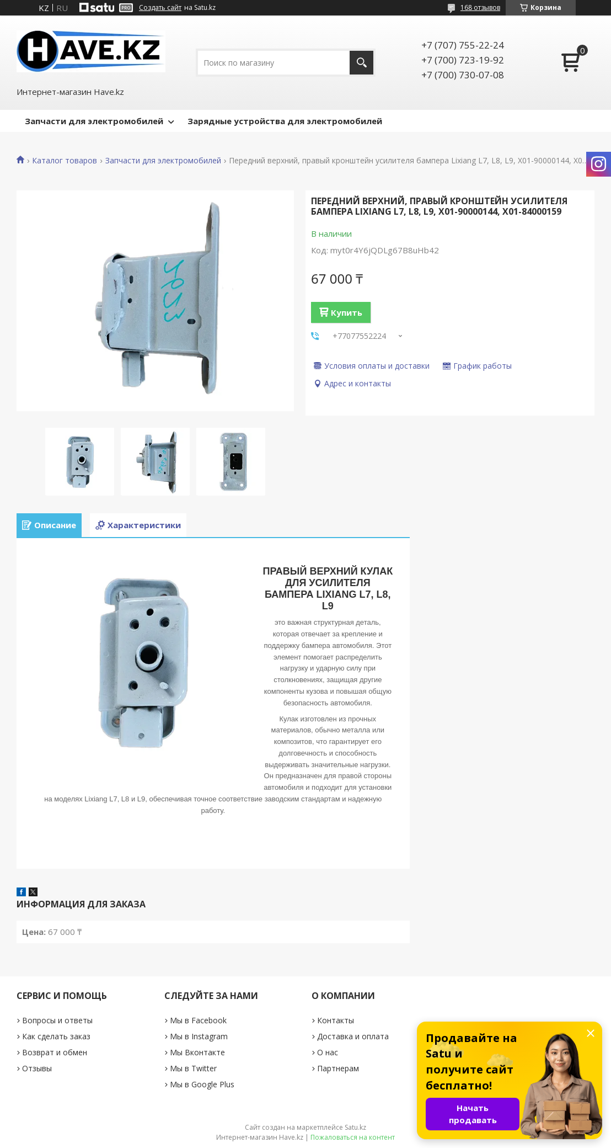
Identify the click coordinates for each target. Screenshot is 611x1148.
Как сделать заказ (56, 1036)
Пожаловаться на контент (352, 1137)
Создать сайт (160, 8)
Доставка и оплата (353, 1036)
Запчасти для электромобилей (94, 120)
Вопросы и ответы (57, 1020)
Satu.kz (355, 1127)
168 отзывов (480, 7)
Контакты (335, 1020)
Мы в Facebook (198, 1020)
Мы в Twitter (193, 1068)
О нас (327, 1052)
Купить (346, 312)
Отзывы (37, 1068)
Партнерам (338, 1068)
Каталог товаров (64, 161)
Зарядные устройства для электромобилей (284, 120)
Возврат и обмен (54, 1052)
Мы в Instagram (199, 1036)
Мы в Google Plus (202, 1084)
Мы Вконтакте (197, 1052)
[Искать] (361, 63)
